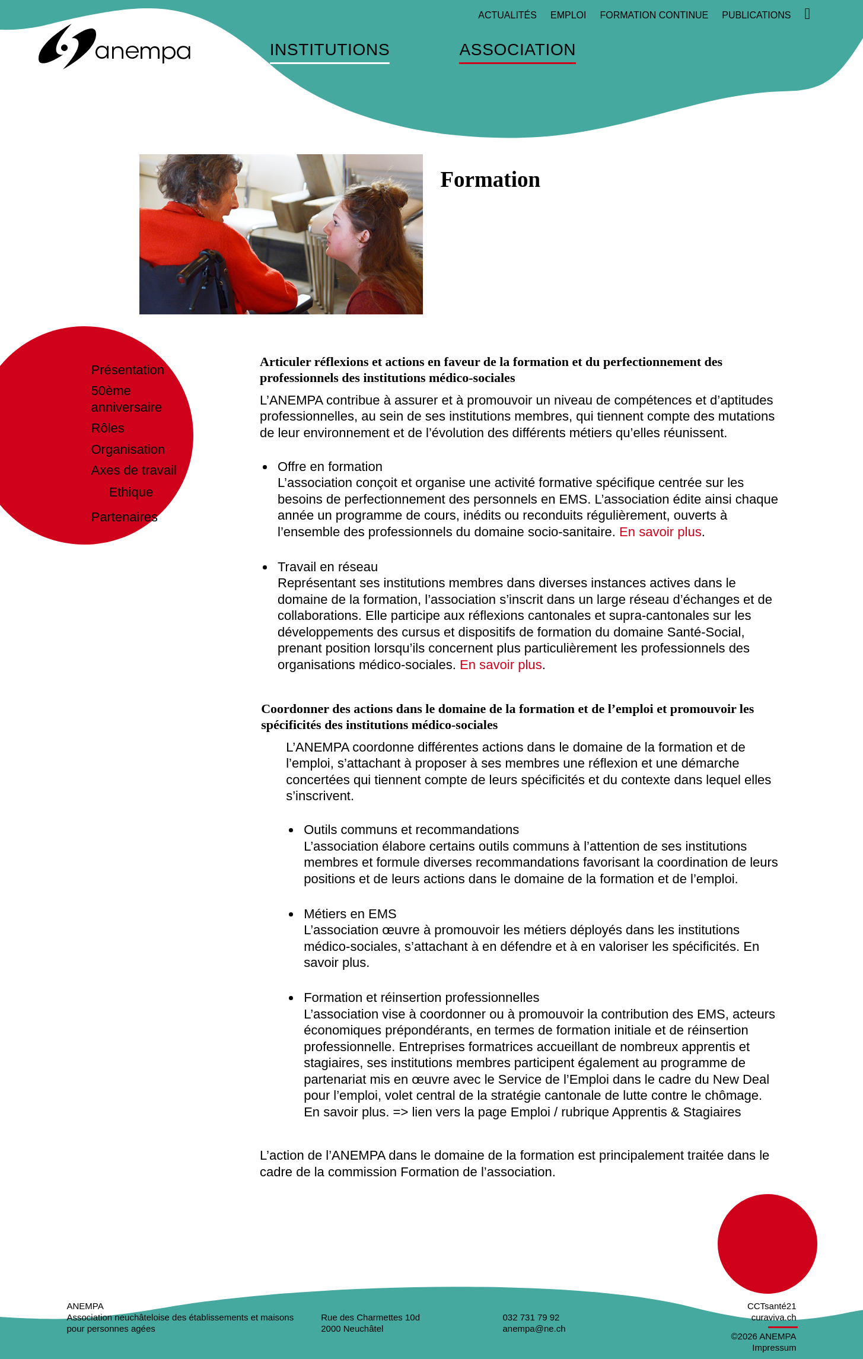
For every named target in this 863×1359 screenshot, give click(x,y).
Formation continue (654, 15)
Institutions (330, 50)
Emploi (568, 15)
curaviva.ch (774, 1317)
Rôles (108, 428)
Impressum (774, 1347)
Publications (756, 15)
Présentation (128, 369)
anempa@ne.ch (534, 1328)
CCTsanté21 (772, 1306)
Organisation (128, 449)
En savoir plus (660, 531)
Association (517, 50)
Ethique (131, 492)
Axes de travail (134, 470)
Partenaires (124, 517)
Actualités (507, 15)
